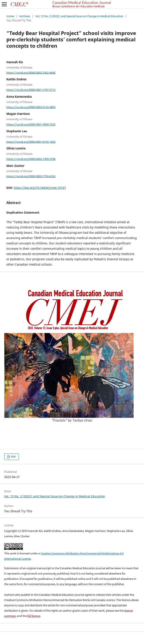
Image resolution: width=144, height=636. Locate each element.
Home (10, 16)
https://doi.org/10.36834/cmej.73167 (40, 188)
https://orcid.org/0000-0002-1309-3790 (30, 159)
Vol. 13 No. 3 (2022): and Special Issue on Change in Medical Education (79, 16)
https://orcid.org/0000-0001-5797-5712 (30, 90)
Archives (24, 16)
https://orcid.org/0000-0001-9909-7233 (30, 124)
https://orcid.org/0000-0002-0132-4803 (30, 107)
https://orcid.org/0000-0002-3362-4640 (30, 72)
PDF (13, 457)
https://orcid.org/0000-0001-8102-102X (31, 141)
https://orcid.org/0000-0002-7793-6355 (30, 176)
